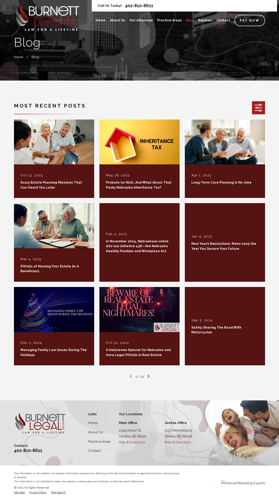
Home (92, 423)
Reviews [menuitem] (205, 20)
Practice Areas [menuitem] (169, 20)
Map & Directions (132, 442)
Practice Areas (99, 442)
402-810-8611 (139, 5)
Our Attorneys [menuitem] (141, 20)
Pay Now (250, 20)
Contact (94, 451)
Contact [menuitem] (223, 20)
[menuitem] (19, 492)
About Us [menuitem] (117, 20)
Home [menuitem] (100, 20)
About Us (95, 432)
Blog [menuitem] (190, 20)
